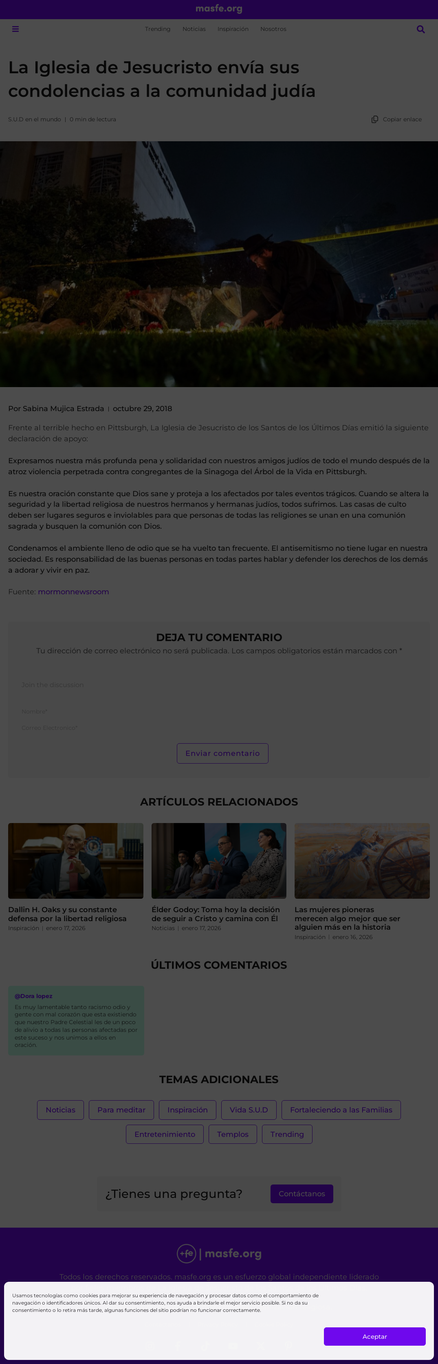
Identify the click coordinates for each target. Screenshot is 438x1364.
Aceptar (375, 1336)
